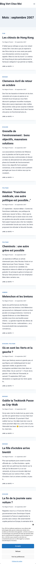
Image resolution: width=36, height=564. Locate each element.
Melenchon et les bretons (17, 296)
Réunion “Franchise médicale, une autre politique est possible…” (16, 196)
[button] (33, 525)
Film (3, 33)
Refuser (17, 551)
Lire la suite (8, 66)
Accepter (18, 546)
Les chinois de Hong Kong (18, 37)
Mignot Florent (9, 42)
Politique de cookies (17, 561)
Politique (5, 188)
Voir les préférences (18, 557)
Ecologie (5, 127)
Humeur (4, 292)
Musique (5, 77)
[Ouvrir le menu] (34, 3)
